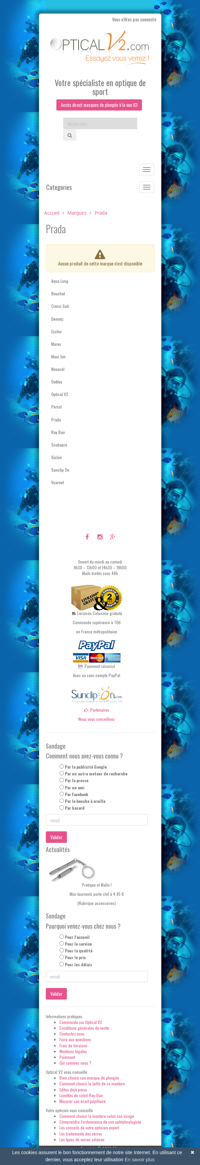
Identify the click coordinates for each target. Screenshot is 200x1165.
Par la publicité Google (86, 767)
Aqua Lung (59, 281)
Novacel (58, 369)
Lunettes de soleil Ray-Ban (81, 1095)
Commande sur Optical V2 (80, 1022)
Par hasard (75, 808)
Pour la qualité (78, 951)
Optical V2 (59, 394)
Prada (56, 419)
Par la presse (76, 781)
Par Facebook (76, 794)
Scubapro (59, 445)
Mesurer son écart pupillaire (82, 1101)
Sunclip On (60, 470)
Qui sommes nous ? (75, 1063)
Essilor (56, 331)
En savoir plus (139, 1159)
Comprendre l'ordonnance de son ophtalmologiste (100, 1122)
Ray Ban (58, 432)
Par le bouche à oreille (85, 801)
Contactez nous (72, 1034)
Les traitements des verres (80, 1134)
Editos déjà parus (73, 1089)
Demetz (57, 319)
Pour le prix (75, 958)
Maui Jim (58, 356)
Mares (56, 344)
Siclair (56, 457)
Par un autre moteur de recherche (96, 774)
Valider (56, 837)
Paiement (67, 1057)
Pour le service (78, 944)
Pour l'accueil (77, 937)
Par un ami (75, 787)
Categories (59, 187)
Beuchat (58, 294)
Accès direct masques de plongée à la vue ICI (99, 104)
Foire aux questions (75, 1040)
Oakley (56, 382)
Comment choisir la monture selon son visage (96, 1116)
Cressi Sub (60, 306)
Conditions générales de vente (84, 1028)
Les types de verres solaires (82, 1139)
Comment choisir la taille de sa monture (92, 1084)
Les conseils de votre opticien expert (89, 1128)
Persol (56, 407)
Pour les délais (78, 964)
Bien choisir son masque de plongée (89, 1078)
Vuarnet (57, 483)
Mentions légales (73, 1051)
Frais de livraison (73, 1045)
